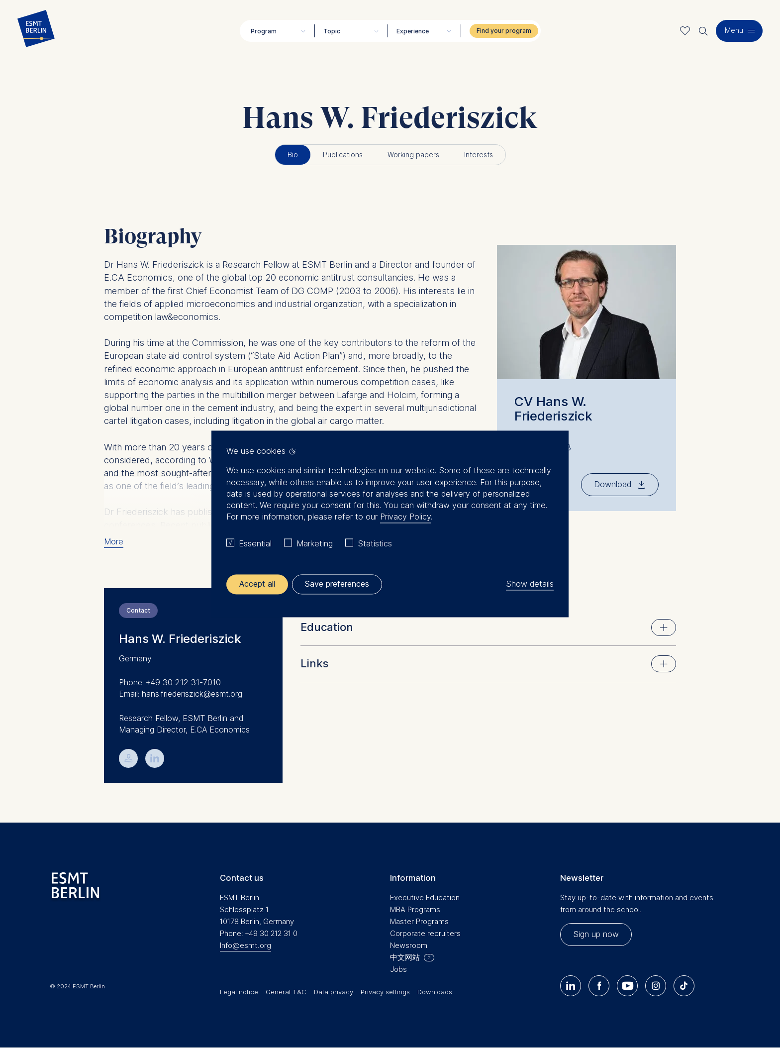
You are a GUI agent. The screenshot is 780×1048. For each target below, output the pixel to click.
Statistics (375, 543)
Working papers (413, 154)
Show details (530, 584)
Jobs (398, 969)
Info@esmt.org (245, 945)
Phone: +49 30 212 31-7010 (170, 682)
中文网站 (405, 957)
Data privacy (333, 992)
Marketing (314, 543)
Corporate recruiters (425, 933)
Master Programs (419, 921)
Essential (255, 543)
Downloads (434, 992)
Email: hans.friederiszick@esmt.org (180, 694)
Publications (343, 154)
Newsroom (408, 945)
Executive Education (425, 897)
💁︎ (128, 757)
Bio (293, 154)
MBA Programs (415, 909)
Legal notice (239, 992)
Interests (478, 154)
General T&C (286, 992)
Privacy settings (385, 992)
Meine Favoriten (685, 30)
